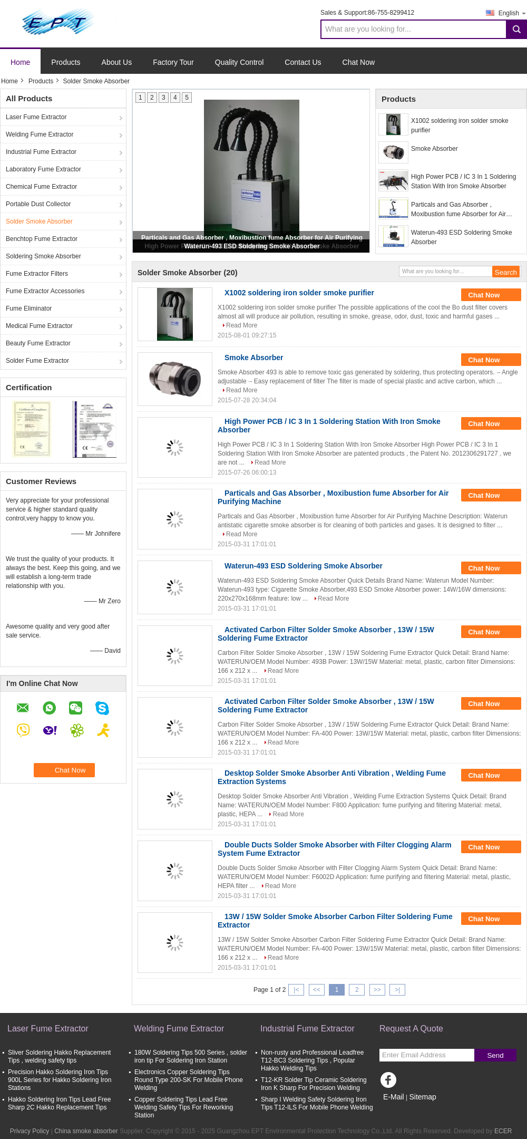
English (513, 13)
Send (495, 1055)
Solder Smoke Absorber (39, 221)
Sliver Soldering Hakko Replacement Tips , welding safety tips (59, 1056)
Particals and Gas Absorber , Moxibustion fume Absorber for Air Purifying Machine (458, 210)
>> (377, 989)
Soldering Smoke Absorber (43, 256)
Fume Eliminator (29, 308)
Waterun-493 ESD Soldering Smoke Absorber (251, 246)
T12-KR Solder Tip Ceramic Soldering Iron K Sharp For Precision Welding (314, 1084)
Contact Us (303, 62)
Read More (241, 325)
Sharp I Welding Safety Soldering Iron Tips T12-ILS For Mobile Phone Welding (317, 1103)
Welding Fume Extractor (40, 134)
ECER (503, 1131)
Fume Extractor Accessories (45, 291)
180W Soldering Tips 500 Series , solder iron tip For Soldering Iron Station (190, 1056)
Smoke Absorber (434, 148)
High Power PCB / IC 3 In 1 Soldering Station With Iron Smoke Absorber (463, 181)
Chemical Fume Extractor (41, 186)
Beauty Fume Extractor (38, 343)
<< (316, 989)
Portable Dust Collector (38, 204)
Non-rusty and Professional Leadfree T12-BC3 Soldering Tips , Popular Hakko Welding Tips (312, 1060)
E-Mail (393, 1097)
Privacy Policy (30, 1131)
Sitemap (422, 1097)
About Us (117, 62)
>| (397, 989)
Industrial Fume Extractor (41, 152)
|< (296, 989)
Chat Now (359, 62)
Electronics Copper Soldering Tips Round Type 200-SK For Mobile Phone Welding (188, 1080)
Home (20, 62)
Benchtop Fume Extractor (41, 239)
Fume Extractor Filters (37, 273)
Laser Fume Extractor (36, 117)
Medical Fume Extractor (39, 326)
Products (65, 62)
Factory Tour (173, 62)
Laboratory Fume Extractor (43, 169)
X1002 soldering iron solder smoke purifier (460, 125)
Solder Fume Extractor (37, 360)
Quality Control (239, 62)
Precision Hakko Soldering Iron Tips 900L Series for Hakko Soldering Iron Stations (59, 1080)
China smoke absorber (86, 1131)
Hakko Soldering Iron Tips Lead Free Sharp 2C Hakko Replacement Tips (59, 1103)
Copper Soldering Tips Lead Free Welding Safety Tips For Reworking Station (183, 1107)
